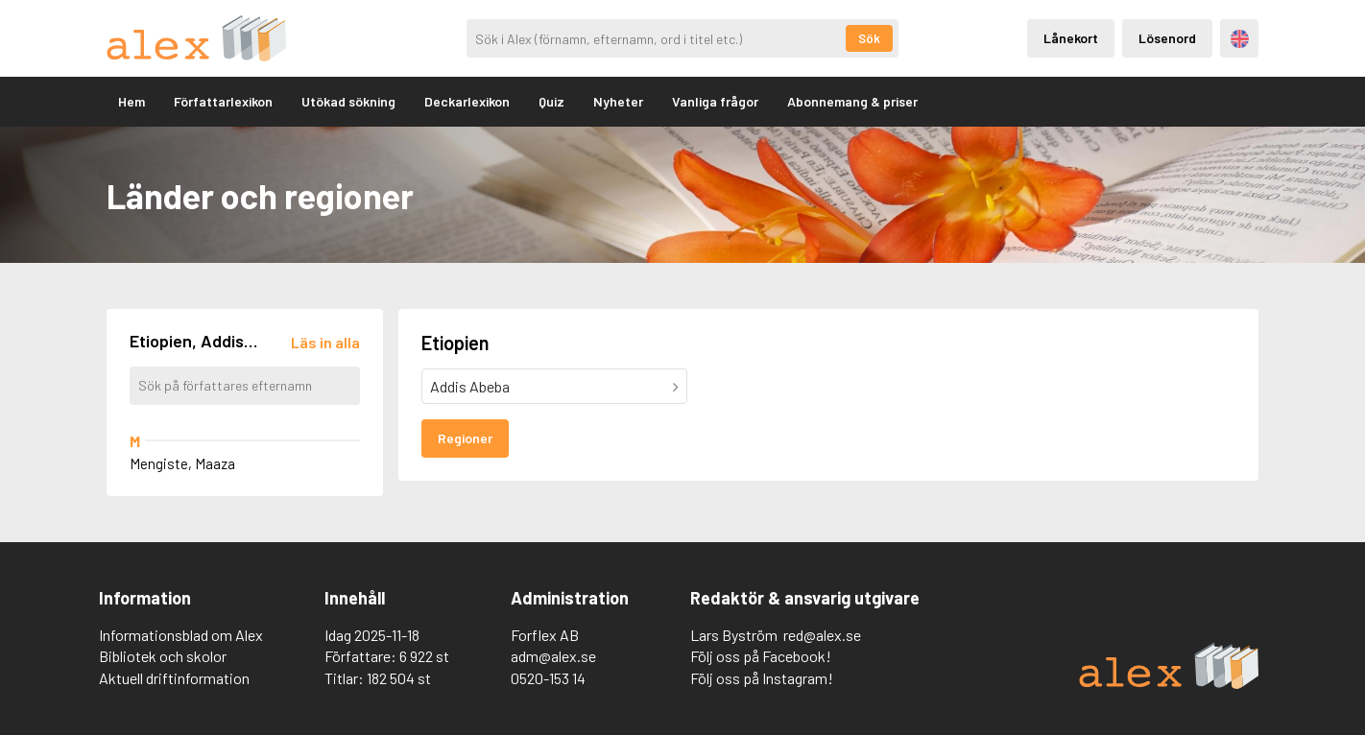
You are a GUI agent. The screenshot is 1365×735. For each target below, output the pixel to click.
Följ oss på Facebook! (760, 656)
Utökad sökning (348, 101)
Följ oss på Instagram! (761, 678)
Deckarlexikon (467, 101)
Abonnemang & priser (852, 101)
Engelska (1240, 39)
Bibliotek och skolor (163, 656)
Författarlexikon (223, 101)
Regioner (465, 438)
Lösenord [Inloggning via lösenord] (1167, 38)
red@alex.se (822, 635)
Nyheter (618, 101)
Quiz (551, 101)
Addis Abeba (470, 386)
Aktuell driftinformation (174, 678)
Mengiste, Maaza (182, 463)
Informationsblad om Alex (181, 635)
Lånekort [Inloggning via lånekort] (1070, 38)
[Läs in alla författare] (325, 342)
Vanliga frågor (715, 101)
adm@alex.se (553, 656)
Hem (131, 101)
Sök (869, 38)
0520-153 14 (548, 678)
